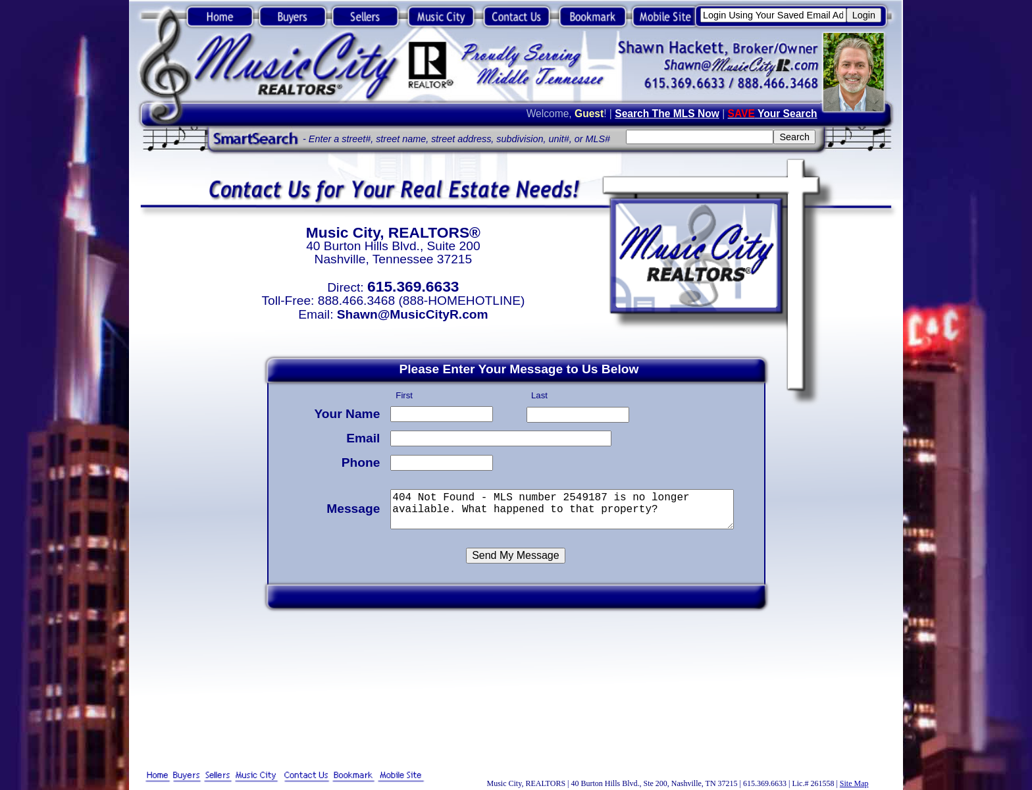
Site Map (854, 783)
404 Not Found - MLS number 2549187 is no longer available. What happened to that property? (564, 507)
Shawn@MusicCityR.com (412, 314)
